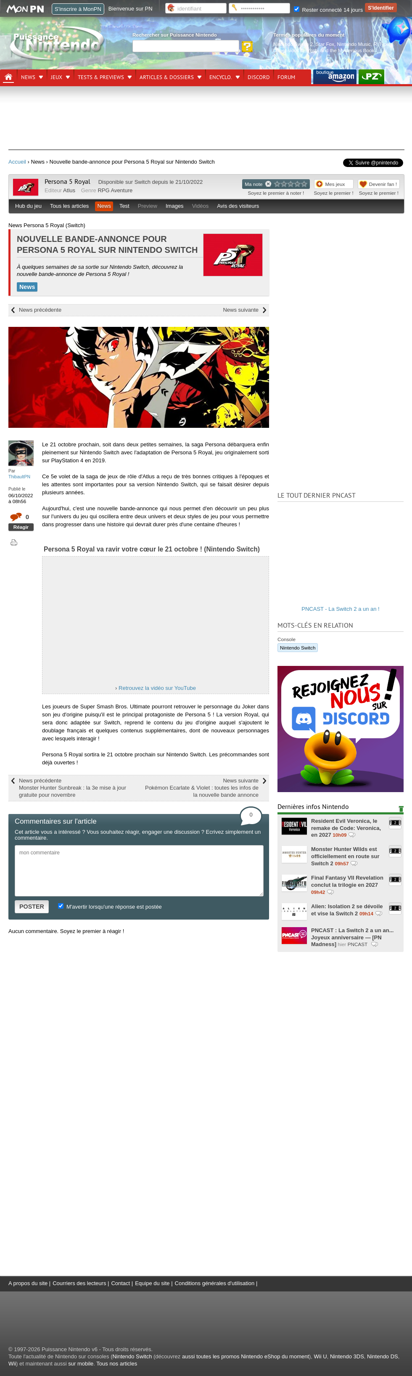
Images (175, 206)
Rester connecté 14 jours (328, 10)
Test (124, 206)
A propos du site (28, 1283)
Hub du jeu (28, 206)
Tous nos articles (116, 1363)
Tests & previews (101, 77)
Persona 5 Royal (67, 182)
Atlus (69, 190)
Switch (143, 182)
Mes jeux (335, 184)
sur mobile (80, 1363)
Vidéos (200, 206)
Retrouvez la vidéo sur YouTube (157, 688)
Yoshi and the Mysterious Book (340, 50)
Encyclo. (220, 77)
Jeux (56, 77)
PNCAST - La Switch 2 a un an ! (340, 609)
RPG (103, 190)
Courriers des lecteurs (79, 1283)
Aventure (121, 190)
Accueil (17, 162)
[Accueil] (8, 77)
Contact (120, 1283)
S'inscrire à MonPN (78, 9)
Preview (147, 206)
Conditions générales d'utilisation (215, 1283)
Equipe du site (152, 1283)
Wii (12, 1363)
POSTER (31, 906)
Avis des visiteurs (238, 206)
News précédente (40, 310)
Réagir (21, 527)
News (28, 77)
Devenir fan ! (383, 184)
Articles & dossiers (167, 77)
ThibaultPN (19, 476)
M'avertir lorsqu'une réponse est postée (109, 907)
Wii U (320, 1356)
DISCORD (259, 77)
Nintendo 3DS (347, 1356)
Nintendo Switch (297, 647)
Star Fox (325, 44)
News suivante (241, 310)
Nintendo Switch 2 (293, 44)
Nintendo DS (382, 1356)
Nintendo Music (354, 44)
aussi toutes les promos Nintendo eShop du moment (245, 1356)
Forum (286, 77)
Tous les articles (69, 206)
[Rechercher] (185, 46)
